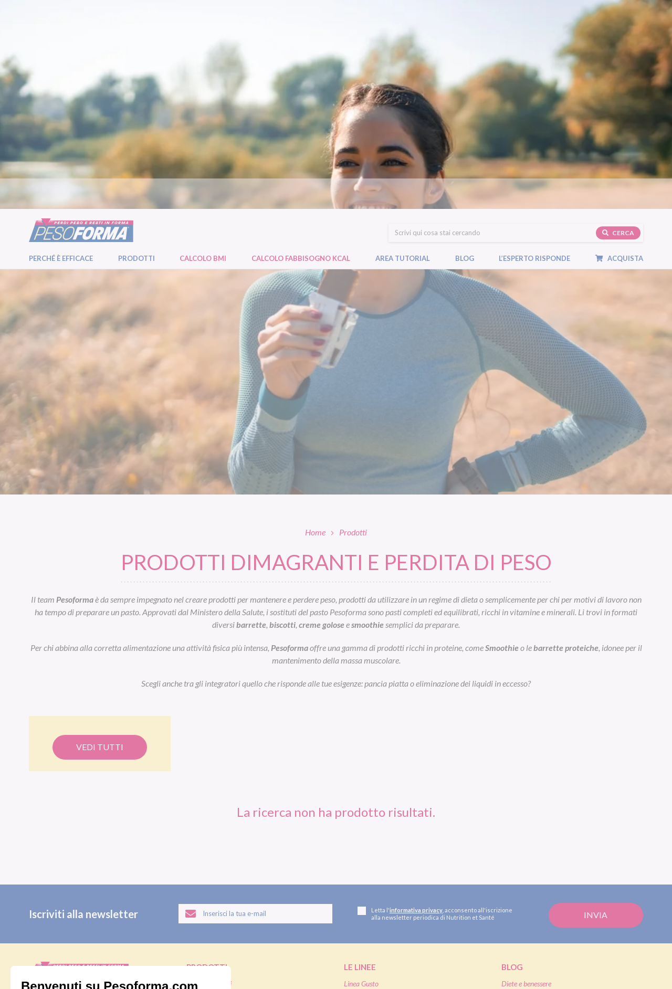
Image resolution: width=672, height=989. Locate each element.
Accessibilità (201, 959)
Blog (470, 58)
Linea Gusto (361, 774)
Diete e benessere (526, 774)
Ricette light (519, 799)
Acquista (624, 58)
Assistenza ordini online (378, 903)
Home (315, 323)
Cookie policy (157, 959)
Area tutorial (407, 58)
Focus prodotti (522, 786)
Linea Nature (363, 786)
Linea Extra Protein (372, 811)
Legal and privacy (106, 959)
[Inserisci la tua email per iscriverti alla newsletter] (255, 705)
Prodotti (141, 58)
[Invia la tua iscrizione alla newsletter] (596, 706)
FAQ (509, 895)
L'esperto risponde (541, 878)
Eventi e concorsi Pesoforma (542, 823)
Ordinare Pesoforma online (383, 878)
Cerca (618, 32)
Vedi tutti (99, 538)
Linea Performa (366, 799)
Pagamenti (360, 891)
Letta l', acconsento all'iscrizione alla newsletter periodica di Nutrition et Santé (435, 705)
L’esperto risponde (534, 58)
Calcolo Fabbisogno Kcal (300, 58)
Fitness (511, 811)
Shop (354, 862)
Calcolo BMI (203, 58)
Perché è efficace (61, 58)
